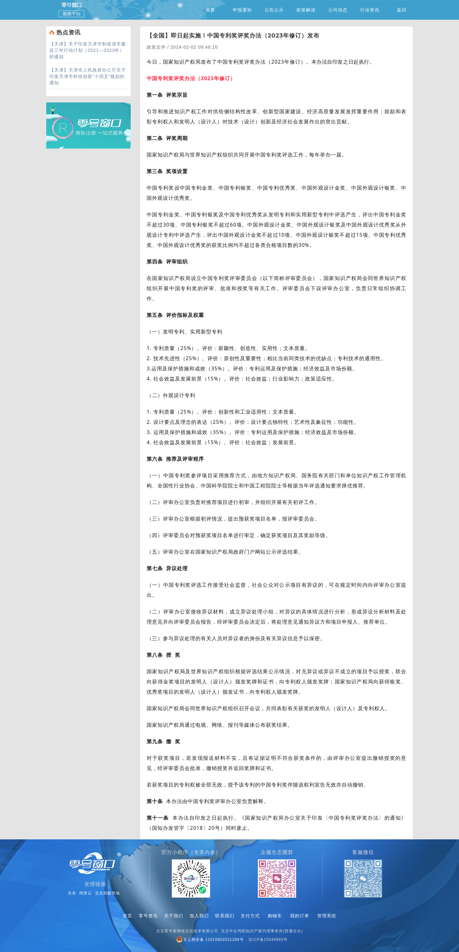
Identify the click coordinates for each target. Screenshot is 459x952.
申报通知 (242, 9)
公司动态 (337, 9)
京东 (72, 893)
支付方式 (250, 915)
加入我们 (199, 915)
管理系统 (326, 915)
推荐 (210, 9)
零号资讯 (148, 915)
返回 (401, 9)
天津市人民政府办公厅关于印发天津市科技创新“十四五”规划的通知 (87, 76)
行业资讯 (369, 9)
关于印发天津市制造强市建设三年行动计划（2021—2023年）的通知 (87, 50)
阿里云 (85, 893)
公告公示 (274, 9)
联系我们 (224, 915)
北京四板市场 (107, 893)
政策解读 (306, 9)
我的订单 (299, 915)
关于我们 (173, 915)
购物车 (275, 915)
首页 (127, 915)
